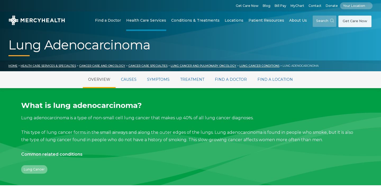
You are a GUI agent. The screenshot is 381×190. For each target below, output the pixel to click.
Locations (234, 20)
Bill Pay (280, 6)
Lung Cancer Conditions (259, 66)
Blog (266, 6)
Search (325, 21)
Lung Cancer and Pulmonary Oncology (203, 66)
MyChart (297, 6)
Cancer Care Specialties (147, 66)
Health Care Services (146, 20)
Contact (315, 6)
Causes (129, 79)
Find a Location (275, 79)
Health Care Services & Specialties (48, 66)
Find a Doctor (108, 20)
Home (12, 66)
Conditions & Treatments (195, 20)
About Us (298, 20)
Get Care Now (247, 6)
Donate (332, 6)
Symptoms (158, 79)
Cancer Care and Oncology (102, 66)
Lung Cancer (34, 169)
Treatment (192, 79)
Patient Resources (266, 20)
